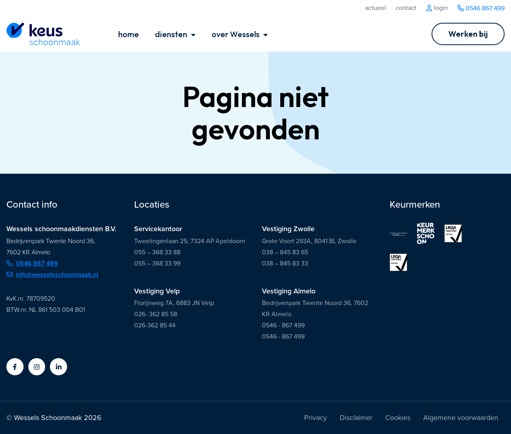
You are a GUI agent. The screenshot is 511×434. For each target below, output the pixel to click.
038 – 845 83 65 (285, 252)
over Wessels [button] (236, 34)
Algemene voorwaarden (460, 417)
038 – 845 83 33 (285, 263)
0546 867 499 (481, 8)
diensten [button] (172, 34)
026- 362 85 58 (155, 314)
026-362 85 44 (155, 325)
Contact (406, 8)
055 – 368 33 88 (157, 252)
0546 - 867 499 (283, 325)
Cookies (397, 417)
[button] (15, 366)
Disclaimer (356, 417)
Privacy (315, 417)
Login (437, 8)
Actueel (375, 8)
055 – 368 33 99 (157, 263)
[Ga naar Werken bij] (468, 34)
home (128, 34)
